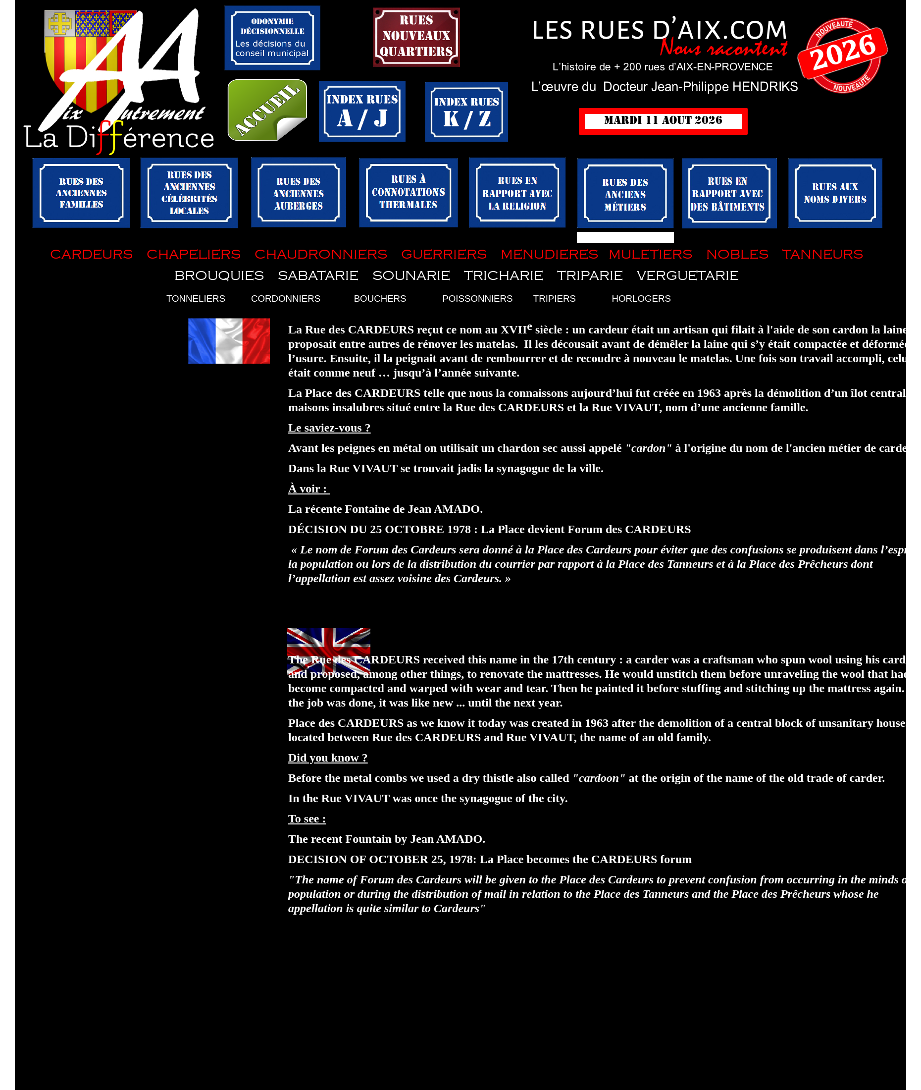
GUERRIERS (444, 254)
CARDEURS (91, 254)
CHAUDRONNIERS (321, 254)
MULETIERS (650, 254)
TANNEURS (821, 254)
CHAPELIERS (194, 254)
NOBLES (737, 254)
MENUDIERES (549, 254)
